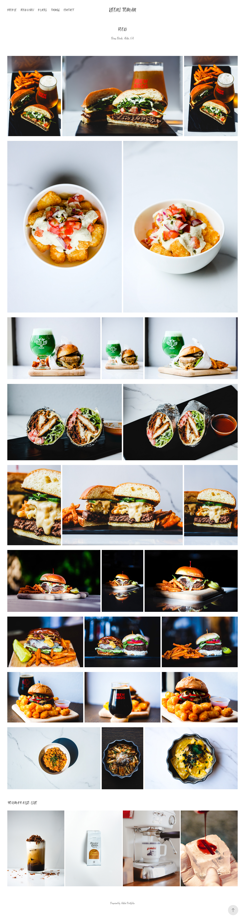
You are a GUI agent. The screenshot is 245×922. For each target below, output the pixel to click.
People (12, 10)
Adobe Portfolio (128, 903)
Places (42, 10)
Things (55, 10)
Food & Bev (27, 10)
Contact (69, 10)
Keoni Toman (122, 10)
